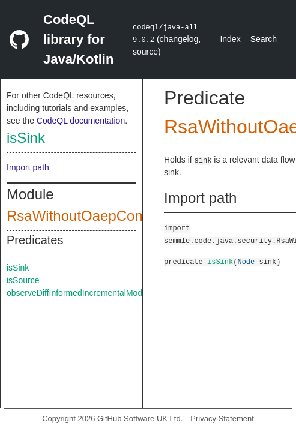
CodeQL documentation (81, 120)
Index (230, 39)
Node (246, 261)
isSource (23, 280)
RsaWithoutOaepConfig (82, 216)
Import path (28, 167)
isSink (26, 138)
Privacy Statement (222, 418)
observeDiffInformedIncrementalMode (77, 293)
